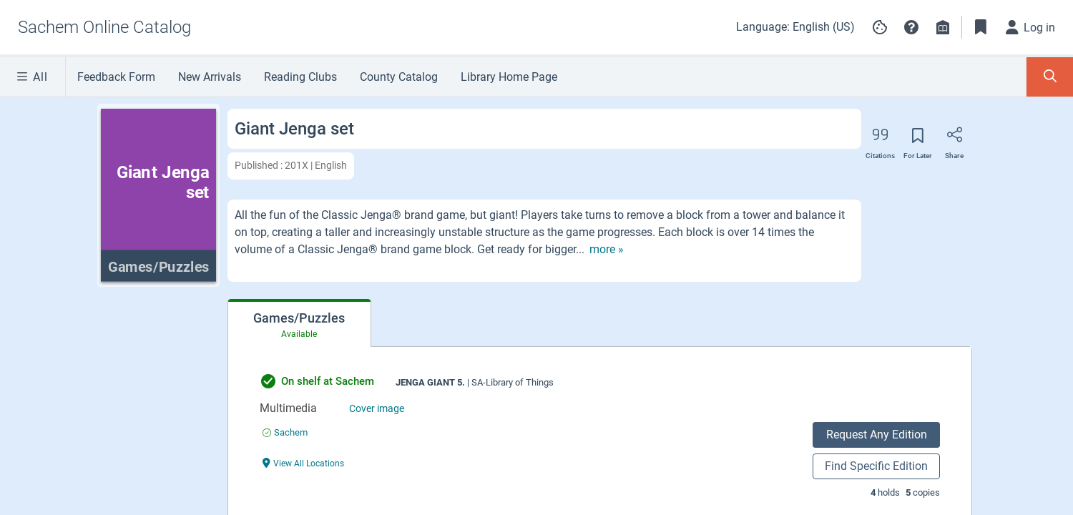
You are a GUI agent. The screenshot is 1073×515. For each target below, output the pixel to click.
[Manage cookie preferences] (880, 27)
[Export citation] (880, 139)
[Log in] (1030, 27)
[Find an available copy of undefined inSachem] (285, 432)
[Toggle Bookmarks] (981, 27)
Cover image (376, 408)
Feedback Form (116, 77)
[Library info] (943, 27)
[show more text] (606, 249)
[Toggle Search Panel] (1050, 77)
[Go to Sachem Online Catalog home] (104, 27)
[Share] (954, 139)
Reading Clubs (300, 77)
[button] (911, 27)
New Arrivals (209, 77)
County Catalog (399, 77)
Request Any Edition (876, 434)
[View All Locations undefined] (303, 462)
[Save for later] (917, 140)
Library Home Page (509, 77)
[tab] (299, 323)
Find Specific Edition (876, 466)
